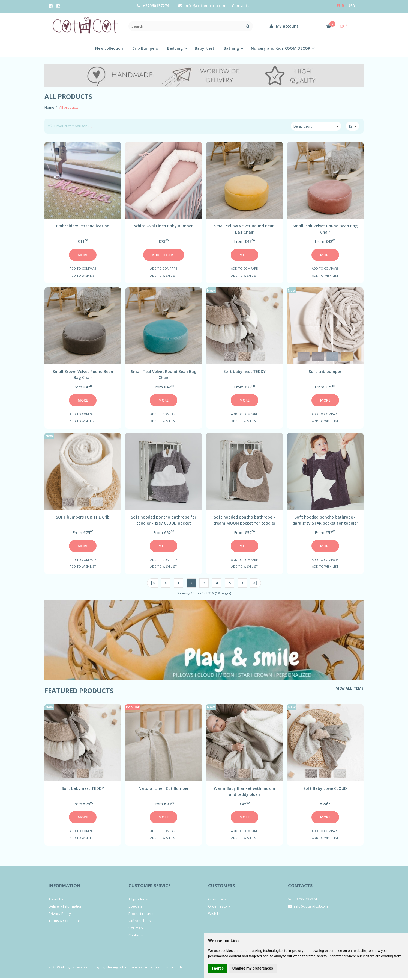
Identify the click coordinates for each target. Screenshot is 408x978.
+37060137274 (152, 5)
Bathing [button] (231, 48)
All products (138, 899)
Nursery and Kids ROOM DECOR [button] (280, 48)
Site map (135, 928)
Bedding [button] (175, 48)
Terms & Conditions (65, 920)
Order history (219, 906)
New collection (109, 48)
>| (255, 582)
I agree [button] (218, 968)
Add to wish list (83, 275)
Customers (221, 886)
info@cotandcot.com (201, 5)
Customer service (149, 886)
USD (351, 5)
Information (64, 886)
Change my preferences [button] (252, 968)
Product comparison (70, 125)
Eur (340, 5)
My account (283, 26)
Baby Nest (204, 48)
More (83, 254)
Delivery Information (65, 906)
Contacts (240, 5)
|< (153, 582)
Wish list (215, 913)
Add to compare (83, 268)
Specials (135, 906)
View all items (350, 688)
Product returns (141, 913)
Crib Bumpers (145, 48)
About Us (56, 899)
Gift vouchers (139, 920)
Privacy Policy (60, 913)
